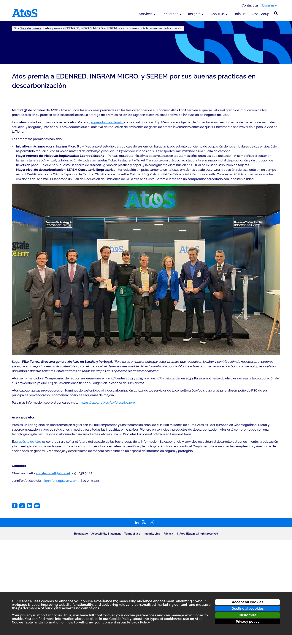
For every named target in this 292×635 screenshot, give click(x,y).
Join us (239, 14)
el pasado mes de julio (107, 122)
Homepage (81, 533)
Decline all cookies (247, 608)
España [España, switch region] (268, 5)
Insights (194, 14)
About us (217, 14)
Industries (170, 14)
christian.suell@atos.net (53, 473)
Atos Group (260, 14)
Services (146, 14)
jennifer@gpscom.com (60, 480)
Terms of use (132, 533)
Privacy (168, 533)
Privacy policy (247, 621)
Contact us (250, 5)
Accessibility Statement (106, 533)
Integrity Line (152, 533)
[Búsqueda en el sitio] (276, 13)
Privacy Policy (138, 622)
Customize (247, 615)
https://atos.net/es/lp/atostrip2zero (108, 402)
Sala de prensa (30, 28)
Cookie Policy (120, 619)
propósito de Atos (28, 441)
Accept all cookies (247, 602)
